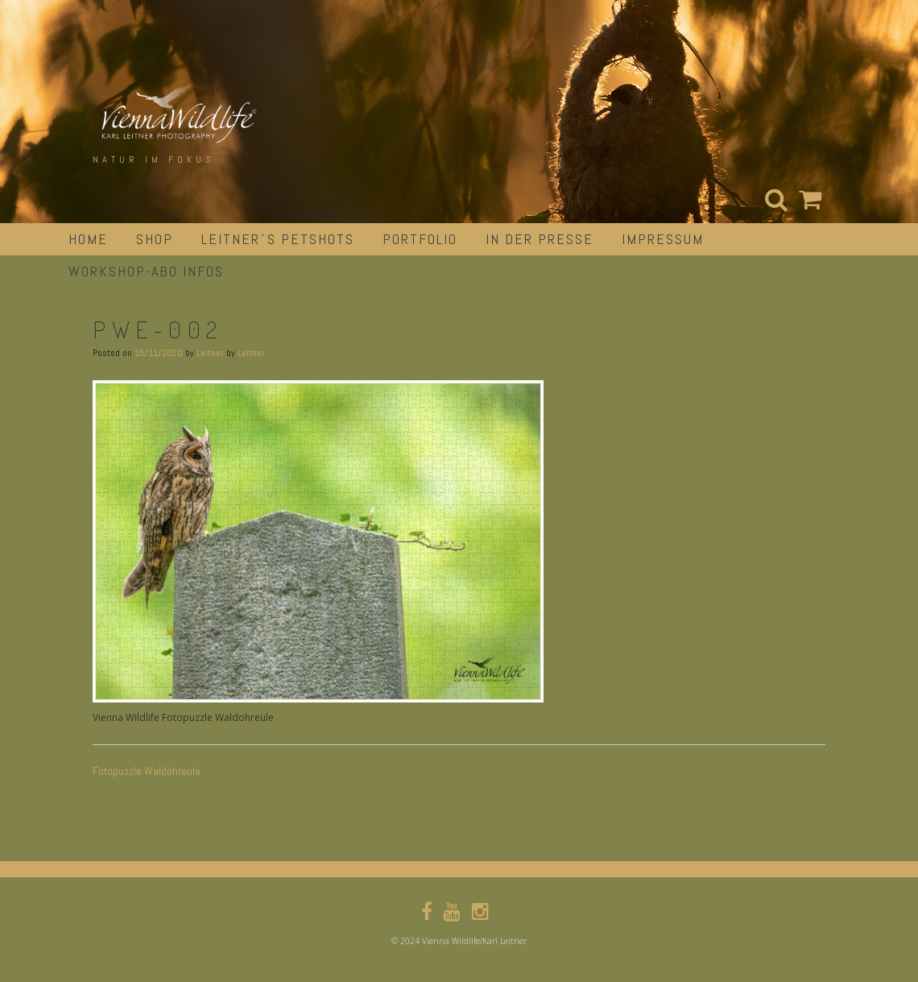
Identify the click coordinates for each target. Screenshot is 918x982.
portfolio (419, 239)
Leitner (210, 352)
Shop (154, 239)
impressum (663, 239)
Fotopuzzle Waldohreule (147, 771)
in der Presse (539, 239)
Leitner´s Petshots (277, 239)
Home (88, 239)
